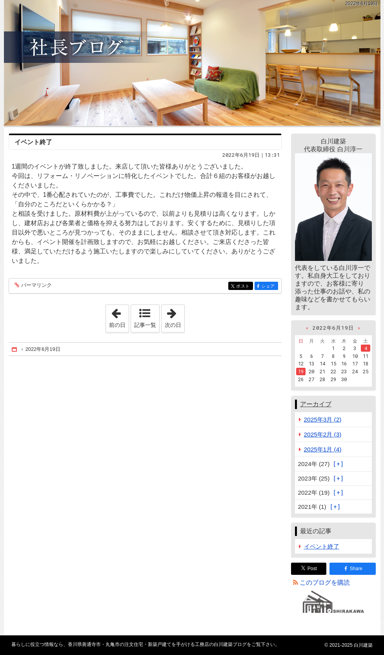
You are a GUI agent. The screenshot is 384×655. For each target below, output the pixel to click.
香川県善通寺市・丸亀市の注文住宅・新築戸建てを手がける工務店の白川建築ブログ (192, 63)
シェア (269, 286)
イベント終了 (33, 142)
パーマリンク (36, 285)
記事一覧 (145, 325)
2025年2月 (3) (323, 434)
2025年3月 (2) (323, 419)
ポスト (244, 286)
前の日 (119, 316)
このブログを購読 (325, 582)
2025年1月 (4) (323, 449)
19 (301, 371)
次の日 (174, 316)
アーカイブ (315, 404)
